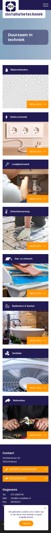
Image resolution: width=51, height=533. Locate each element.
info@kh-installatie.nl (17, 498)
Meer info (36, 104)
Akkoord (26, 523)
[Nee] (45, 508)
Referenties (16, 478)
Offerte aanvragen (21, 469)
